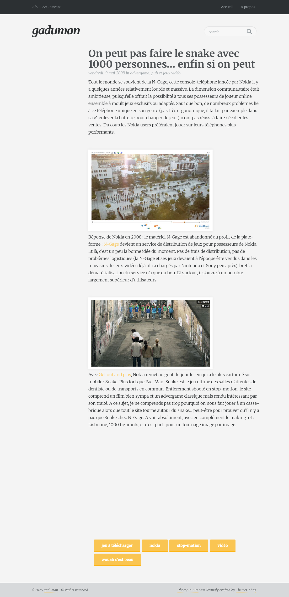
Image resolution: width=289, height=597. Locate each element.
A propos (248, 7)
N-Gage (111, 244)
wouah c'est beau (117, 559)
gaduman (56, 30)
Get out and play (115, 374)
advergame (139, 73)
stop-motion (189, 545)
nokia (155, 545)
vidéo (223, 545)
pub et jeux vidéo (166, 73)
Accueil (227, 7)
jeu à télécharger (117, 545)
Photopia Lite (187, 590)
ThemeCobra (246, 590)
